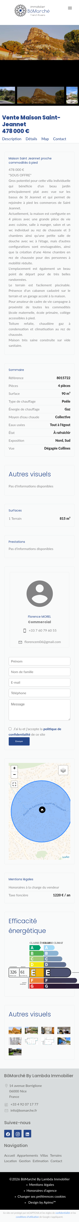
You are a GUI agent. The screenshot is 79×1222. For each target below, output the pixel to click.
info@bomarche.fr (24, 1110)
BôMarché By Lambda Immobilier (38, 1076)
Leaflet (65, 857)
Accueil (32, 10)
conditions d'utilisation (27, 1216)
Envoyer (19, 741)
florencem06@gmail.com (42, 642)
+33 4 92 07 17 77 (24, 1104)
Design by (41, 1202)
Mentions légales (41, 1184)
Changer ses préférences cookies (41, 1196)
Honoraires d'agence (42, 1190)
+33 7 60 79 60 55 (43, 630)
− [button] (14, 775)
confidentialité (62, 1212)
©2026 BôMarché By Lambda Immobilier (39, 1179)
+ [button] (14, 768)
